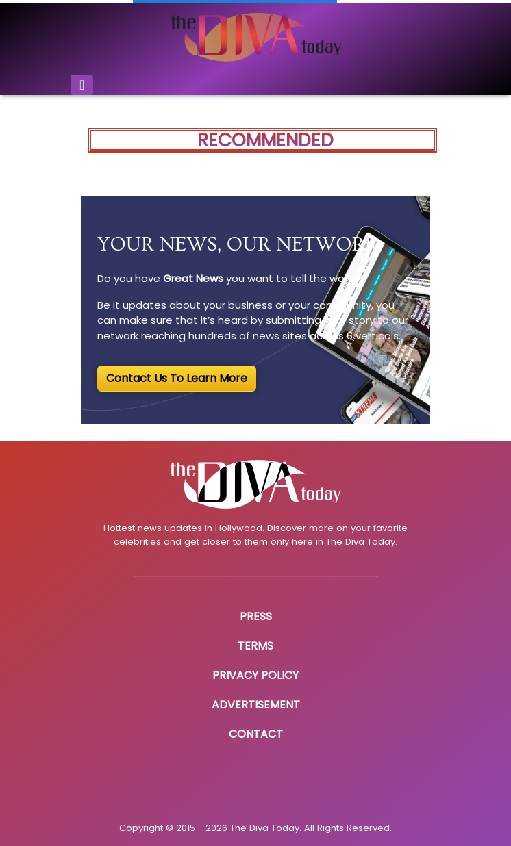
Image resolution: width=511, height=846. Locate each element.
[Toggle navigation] (82, 85)
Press (256, 616)
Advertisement (256, 705)
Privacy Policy (255, 675)
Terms (255, 646)
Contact (256, 734)
